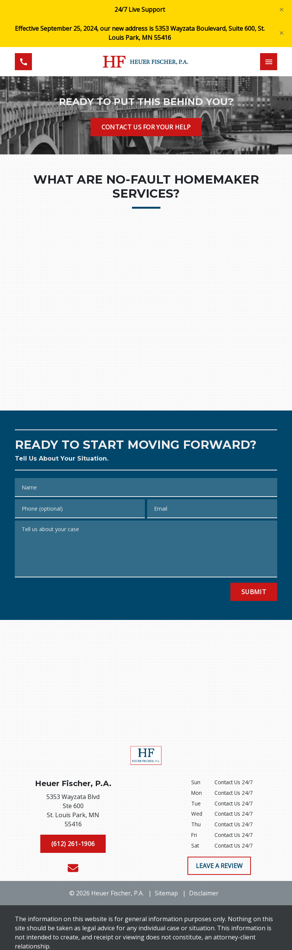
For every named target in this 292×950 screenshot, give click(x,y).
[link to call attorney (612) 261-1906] (23, 61)
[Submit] (253, 592)
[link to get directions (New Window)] (73, 812)
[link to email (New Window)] (73, 868)
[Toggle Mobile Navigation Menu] (268, 61)
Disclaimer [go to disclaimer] (204, 893)
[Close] (281, 10)
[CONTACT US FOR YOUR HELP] (146, 127)
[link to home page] (146, 62)
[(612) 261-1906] (73, 844)
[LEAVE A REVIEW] (219, 866)
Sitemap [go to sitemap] (166, 893)
